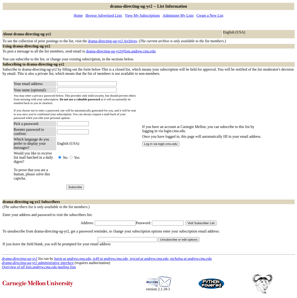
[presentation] (92, 174)
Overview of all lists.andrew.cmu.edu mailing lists (39, 267)
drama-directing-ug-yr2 (19, 259)
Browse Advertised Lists (104, 15)
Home (78, 15)
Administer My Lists (178, 15)
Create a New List (209, 15)
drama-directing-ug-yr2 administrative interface (38, 263)
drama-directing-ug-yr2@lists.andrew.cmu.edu (120, 51)
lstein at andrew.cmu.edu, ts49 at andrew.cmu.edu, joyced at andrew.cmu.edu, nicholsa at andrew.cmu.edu (133, 259)
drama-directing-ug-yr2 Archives (112, 41)
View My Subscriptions (142, 15)
